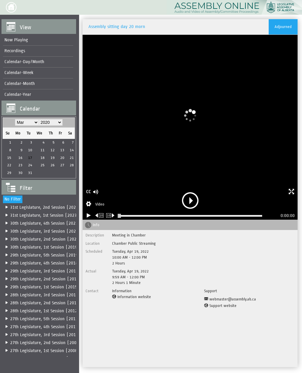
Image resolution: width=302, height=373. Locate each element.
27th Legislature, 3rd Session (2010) (45, 334)
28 (70, 165)
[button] (11, 7)
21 (70, 157)
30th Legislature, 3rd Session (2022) (45, 231)
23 (20, 165)
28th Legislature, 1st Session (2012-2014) (50, 310)
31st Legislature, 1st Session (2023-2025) (50, 215)
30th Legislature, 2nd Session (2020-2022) (51, 239)
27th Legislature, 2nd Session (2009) (45, 342)
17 (29, 157)
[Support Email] (230, 299)
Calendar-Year (17, 94)
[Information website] (131, 297)
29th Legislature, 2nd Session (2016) (45, 279)
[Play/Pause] (89, 215)
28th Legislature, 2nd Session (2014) (45, 302)
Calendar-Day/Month (24, 61)
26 (51, 165)
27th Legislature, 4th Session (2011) (45, 326)
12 (51, 150)
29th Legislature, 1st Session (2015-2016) (50, 287)
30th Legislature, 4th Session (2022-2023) (50, 223)
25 (42, 165)
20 (61, 157)
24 (29, 165)
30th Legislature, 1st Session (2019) (45, 247)
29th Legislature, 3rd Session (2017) (45, 271)
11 (42, 150)
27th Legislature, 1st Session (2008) (45, 350)
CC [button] (88, 191)
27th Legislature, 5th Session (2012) (45, 318)
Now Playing (16, 39)
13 (61, 150)
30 (20, 172)
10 (29, 150)
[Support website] (220, 306)
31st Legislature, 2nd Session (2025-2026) (51, 207)
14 (70, 150)
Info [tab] (96, 225)
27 (61, 165)
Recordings (14, 50)
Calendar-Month (19, 83)
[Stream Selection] (95, 204)
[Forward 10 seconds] (110, 215)
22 (9, 165)
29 (9, 172)
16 (20, 157)
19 (51, 157)
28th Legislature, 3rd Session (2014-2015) (51, 295)
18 (42, 157)
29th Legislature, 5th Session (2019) (45, 255)
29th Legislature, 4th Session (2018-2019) (50, 263)
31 (29, 172)
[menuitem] (37, 40)
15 (9, 157)
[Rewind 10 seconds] (99, 215)
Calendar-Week (18, 72)
